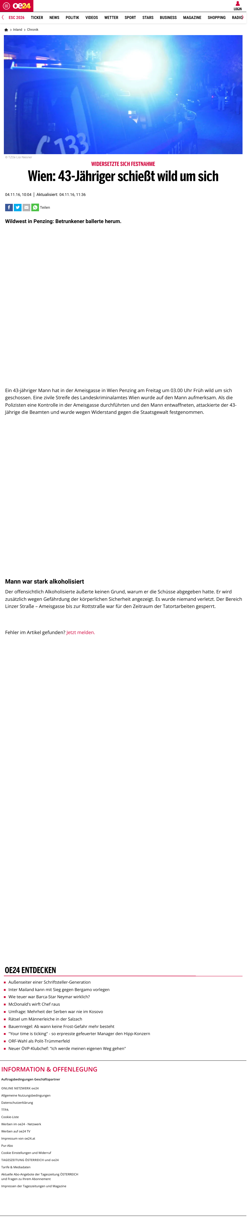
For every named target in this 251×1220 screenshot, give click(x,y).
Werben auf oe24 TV (15, 1131)
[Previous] (4, 17)
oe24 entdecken (30, 971)
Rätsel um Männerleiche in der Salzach (43, 1019)
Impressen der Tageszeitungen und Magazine (33, 1186)
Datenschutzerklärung (17, 1102)
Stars (147, 17)
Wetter (111, 17)
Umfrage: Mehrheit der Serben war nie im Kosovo (53, 1011)
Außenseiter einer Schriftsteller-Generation (47, 982)
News (54, 17)
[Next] (241, 17)
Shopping (217, 17)
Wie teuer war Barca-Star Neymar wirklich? (47, 997)
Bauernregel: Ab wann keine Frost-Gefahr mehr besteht (59, 1026)
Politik (72, 17)
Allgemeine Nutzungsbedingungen (26, 1095)
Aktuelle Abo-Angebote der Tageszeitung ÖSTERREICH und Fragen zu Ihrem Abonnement (39, 1176)
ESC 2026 (16, 17)
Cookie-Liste (10, 1117)
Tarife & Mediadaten (16, 1167)
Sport (130, 17)
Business (168, 17)
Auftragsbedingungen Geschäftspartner (30, 1079)
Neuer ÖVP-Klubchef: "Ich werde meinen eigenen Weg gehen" (65, 1048)
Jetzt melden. (80, 632)
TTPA (4, 1110)
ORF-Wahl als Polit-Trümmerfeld (37, 1041)
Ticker (37, 17)
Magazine (192, 17)
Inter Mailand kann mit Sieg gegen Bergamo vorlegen (57, 989)
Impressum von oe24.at (18, 1138)
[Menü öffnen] (6, 6)
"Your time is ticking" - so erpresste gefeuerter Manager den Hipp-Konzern (77, 1033)
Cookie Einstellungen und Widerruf (26, 1153)
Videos (91, 17)
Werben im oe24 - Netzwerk (21, 1124)
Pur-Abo (7, 1145)
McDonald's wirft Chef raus (32, 1004)
